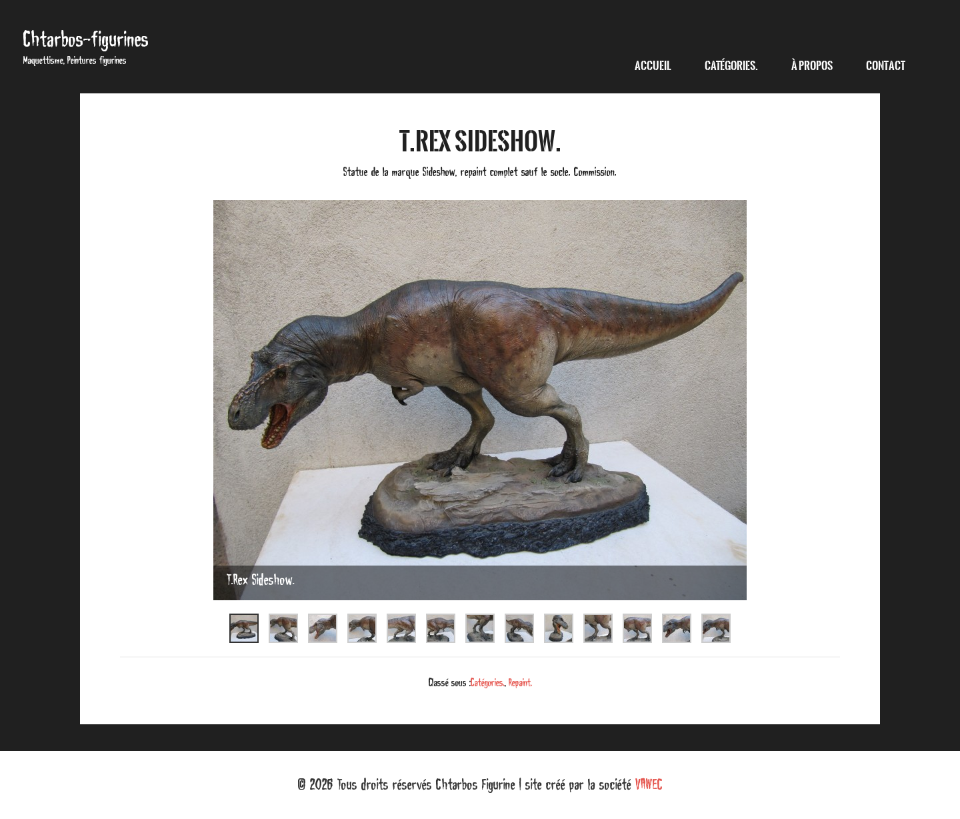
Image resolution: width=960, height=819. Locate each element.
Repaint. (520, 682)
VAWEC (649, 784)
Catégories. (488, 682)
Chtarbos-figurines (86, 39)
